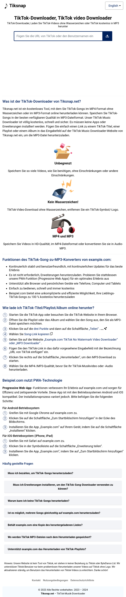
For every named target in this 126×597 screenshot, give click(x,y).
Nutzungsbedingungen (55, 580)
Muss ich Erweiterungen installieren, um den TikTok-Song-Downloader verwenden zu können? (63, 486)
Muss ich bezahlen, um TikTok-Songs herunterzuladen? (40, 473)
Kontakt (36, 580)
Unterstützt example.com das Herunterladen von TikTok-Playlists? (47, 549)
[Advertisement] (63, 69)
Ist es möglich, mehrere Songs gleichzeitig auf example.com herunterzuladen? (54, 512)
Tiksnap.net (47, 593)
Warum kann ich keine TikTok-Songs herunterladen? (38, 500)
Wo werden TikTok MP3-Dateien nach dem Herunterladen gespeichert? (49, 537)
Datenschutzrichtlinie (82, 580)
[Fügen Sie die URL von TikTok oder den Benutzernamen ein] (63, 36)
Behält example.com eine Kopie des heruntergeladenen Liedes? (45, 525)
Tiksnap (14, 5)
